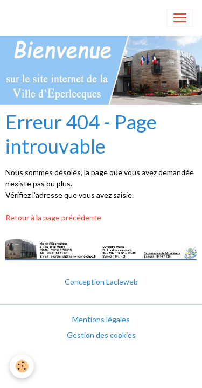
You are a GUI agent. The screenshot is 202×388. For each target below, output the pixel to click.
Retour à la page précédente (53, 217)
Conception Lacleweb (101, 281)
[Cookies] (22, 366)
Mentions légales (101, 319)
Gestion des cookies (101, 335)
